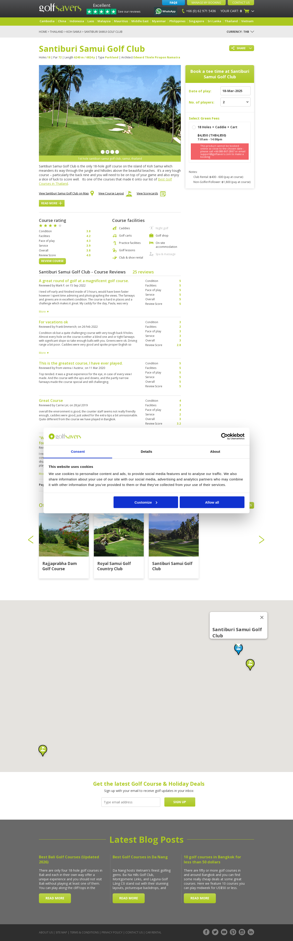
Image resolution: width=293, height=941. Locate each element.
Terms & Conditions (84, 932)
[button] (238, 649)
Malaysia (104, 21)
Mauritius (121, 21)
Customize (146, 502)
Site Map (61, 932)
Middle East (140, 21)
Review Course (52, 261)
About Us (46, 932)
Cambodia (47, 21)
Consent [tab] (78, 451)
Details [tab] (146, 451)
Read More (51, 203)
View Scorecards (151, 194)
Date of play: (200, 91)
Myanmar (159, 21)
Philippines (177, 21)
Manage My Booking (206, 3)
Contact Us (241, 3)
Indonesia (77, 21)
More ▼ (44, 312)
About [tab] (215, 451)
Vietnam (247, 21)
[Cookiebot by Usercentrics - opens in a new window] (224, 436)
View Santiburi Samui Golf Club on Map (66, 193)
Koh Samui (73, 32)
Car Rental (153, 932)
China (62, 21)
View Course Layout (115, 194)
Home (43, 32)
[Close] (261, 617)
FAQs (173, 3)
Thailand (231, 21)
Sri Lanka (214, 21)
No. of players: (201, 102)
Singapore (196, 21)
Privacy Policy (112, 932)
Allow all (212, 502)
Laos (90, 21)
